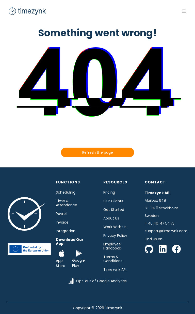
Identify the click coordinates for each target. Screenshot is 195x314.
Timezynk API (114, 270)
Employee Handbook (112, 246)
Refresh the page (97, 152)
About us (111, 218)
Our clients (113, 201)
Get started (113, 210)
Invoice (62, 222)
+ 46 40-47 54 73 (159, 223)
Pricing (109, 192)
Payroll (61, 214)
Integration (65, 231)
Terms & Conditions (112, 259)
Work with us (114, 227)
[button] (184, 11)
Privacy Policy (115, 235)
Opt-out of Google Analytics (101, 281)
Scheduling (65, 192)
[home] (27, 11)
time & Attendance (66, 203)
